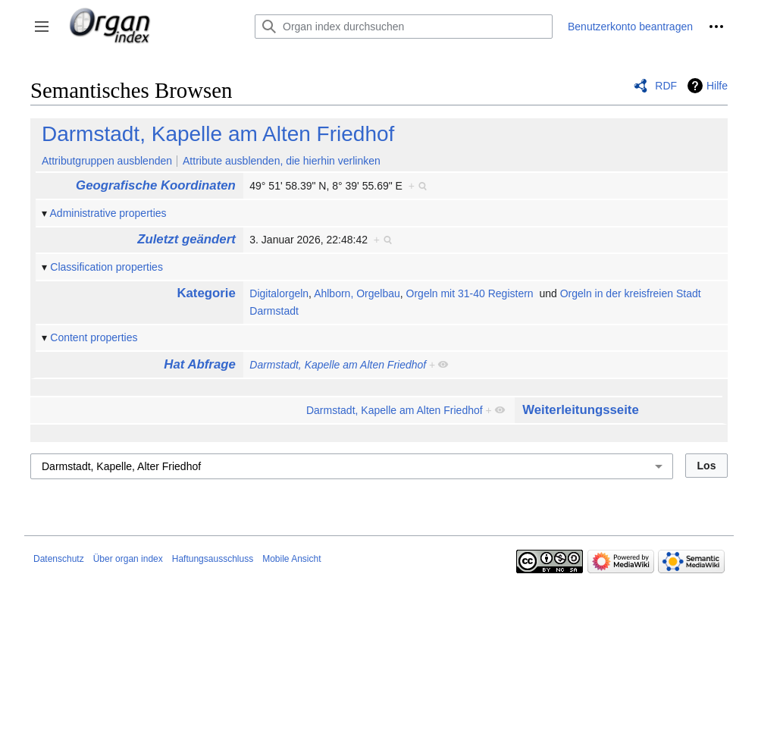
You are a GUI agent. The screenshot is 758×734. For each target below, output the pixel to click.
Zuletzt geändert (186, 239)
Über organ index (128, 559)
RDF (666, 86)
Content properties (93, 337)
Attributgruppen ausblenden (107, 161)
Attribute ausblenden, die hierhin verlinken (282, 161)
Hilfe (717, 86)
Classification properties (106, 267)
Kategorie (206, 293)
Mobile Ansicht (291, 559)
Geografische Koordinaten (156, 185)
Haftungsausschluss (212, 559)
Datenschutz (58, 559)
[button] (41, 26)
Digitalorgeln (279, 293)
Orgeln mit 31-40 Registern (470, 293)
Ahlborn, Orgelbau (357, 293)
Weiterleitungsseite (580, 410)
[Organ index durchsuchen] (404, 26)
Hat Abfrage (199, 364)
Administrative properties (108, 213)
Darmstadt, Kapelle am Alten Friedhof (218, 134)
